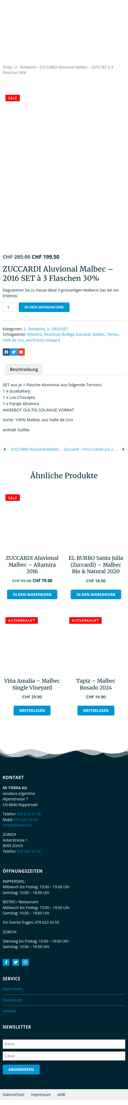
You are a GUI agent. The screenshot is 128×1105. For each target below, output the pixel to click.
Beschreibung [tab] (24, 374)
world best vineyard (43, 344)
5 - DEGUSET (57, 333)
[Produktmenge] (10, 312)
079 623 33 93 (25, 824)
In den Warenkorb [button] (32, 599)
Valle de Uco (13, 344)
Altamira (34, 339)
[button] (6, 357)
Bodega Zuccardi (76, 339)
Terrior (113, 339)
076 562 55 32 (29, 856)
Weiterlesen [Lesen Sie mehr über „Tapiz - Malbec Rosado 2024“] (96, 715)
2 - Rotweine (25, 67)
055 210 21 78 (29, 818)
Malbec (98, 339)
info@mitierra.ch (17, 830)
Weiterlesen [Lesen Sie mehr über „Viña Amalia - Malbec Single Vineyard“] (32, 715)
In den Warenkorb (44, 312)
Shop (7, 67)
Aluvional (52, 339)
